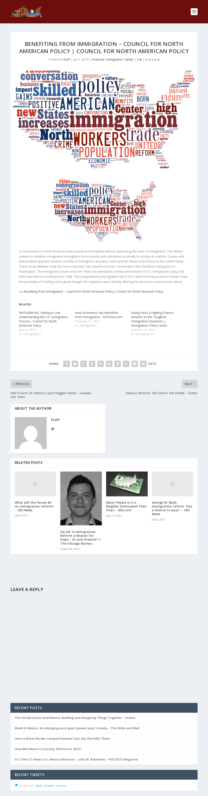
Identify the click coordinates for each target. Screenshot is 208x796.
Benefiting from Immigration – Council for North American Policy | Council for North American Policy (93, 291)
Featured (98, 59)
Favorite (61, 786)
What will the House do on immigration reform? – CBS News (34, 506)
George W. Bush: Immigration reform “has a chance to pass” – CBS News (172, 508)
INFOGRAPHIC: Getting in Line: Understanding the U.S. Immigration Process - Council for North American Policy (43, 319)
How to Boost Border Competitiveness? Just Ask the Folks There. (63, 739)
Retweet (49, 786)
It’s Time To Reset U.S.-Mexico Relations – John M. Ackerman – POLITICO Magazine (76, 759)
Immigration (114, 59)
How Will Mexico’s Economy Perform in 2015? (48, 749)
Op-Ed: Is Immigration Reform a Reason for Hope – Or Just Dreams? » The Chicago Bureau (80, 537)
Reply (39, 786)
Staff (66, 59)
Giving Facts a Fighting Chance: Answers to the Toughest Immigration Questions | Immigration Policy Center (152, 319)
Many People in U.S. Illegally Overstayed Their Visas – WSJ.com (126, 506)
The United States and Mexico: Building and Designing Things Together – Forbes (75, 718)
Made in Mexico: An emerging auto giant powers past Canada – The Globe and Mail (77, 728)
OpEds (128, 59)
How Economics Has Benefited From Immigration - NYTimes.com (98, 315)
